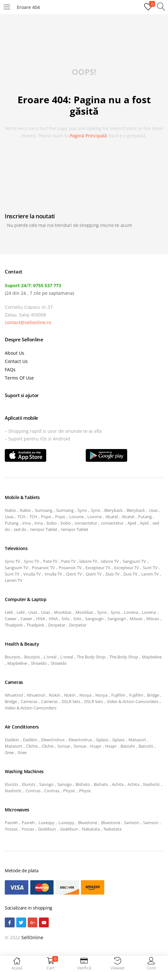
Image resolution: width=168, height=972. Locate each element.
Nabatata (91, 829)
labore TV (88, 561)
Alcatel (112, 516)
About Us (14, 353)
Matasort (137, 740)
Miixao (136, 618)
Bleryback (113, 510)
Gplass (102, 740)
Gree (9, 752)
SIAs (65, 618)
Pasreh (11, 822)
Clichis (32, 746)
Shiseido (39, 663)
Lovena (131, 612)
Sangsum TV (134, 561)
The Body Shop (91, 657)
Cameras (29, 701)
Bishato (83, 784)
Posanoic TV (43, 567)
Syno (82, 510)
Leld (9, 612)
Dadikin (12, 740)
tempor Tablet (43, 529)
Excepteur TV (97, 567)
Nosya (85, 695)
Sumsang (43, 510)
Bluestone (87, 822)
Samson (131, 822)
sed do (20, 529)
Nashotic (151, 784)
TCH (22, 516)
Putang (145, 516)
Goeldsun (47, 829)
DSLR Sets (71, 701)
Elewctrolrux (53, 740)
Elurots (11, 784)
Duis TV (113, 574)
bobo (52, 523)
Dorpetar (56, 625)
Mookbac (63, 612)
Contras (33, 791)
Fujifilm (118, 695)
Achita (118, 784)
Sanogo (46, 784)
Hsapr (95, 746)
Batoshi (128, 746)
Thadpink (14, 625)
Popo (46, 516)
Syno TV (12, 561)
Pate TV (50, 561)
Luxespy (47, 822)
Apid (132, 523)
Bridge (153, 695)
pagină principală (88, 136)
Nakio (10, 510)
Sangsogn (94, 618)
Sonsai (63, 746)
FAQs (10, 369)
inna (26, 523)
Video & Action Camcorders (132, 701)
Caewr (11, 618)
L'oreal (50, 657)
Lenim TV (150, 574)
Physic (69, 791)
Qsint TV (74, 574)
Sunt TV (150, 567)
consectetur (86, 523)
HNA (40, 618)
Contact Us (16, 361)
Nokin (54, 695)
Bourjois (12, 657)
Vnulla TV (32, 574)
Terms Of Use (19, 378)
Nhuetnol (14, 695)
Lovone (76, 516)
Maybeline (152, 657)
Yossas (11, 829)
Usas (153, 510)
